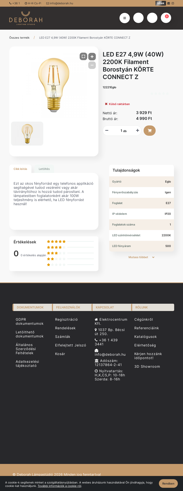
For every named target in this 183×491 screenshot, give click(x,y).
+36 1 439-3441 (15, 4)
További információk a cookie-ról (59, 486)
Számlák (62, 337)
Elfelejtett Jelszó (70, 345)
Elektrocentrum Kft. (111, 321)
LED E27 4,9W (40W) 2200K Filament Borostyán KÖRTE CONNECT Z (84, 37)
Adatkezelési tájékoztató (27, 364)
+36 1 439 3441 (106, 342)
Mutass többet (141, 257)
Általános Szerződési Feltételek (26, 349)
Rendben (168, 483)
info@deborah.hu (59, 3)
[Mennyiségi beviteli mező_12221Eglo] (120, 131)
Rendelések (65, 328)
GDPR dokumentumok (30, 321)
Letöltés (44, 169)
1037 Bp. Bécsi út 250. (110, 332)
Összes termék (19, 37)
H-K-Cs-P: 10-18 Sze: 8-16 (35, 4)
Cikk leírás (20, 169)
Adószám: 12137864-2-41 (108, 363)
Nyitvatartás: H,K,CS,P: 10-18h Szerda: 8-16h (110, 375)
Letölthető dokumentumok (30, 334)
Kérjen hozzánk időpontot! (148, 356)
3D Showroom (147, 366)
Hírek (160, 3)
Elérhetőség (145, 345)
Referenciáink (146, 328)
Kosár (60, 354)
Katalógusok (145, 337)
